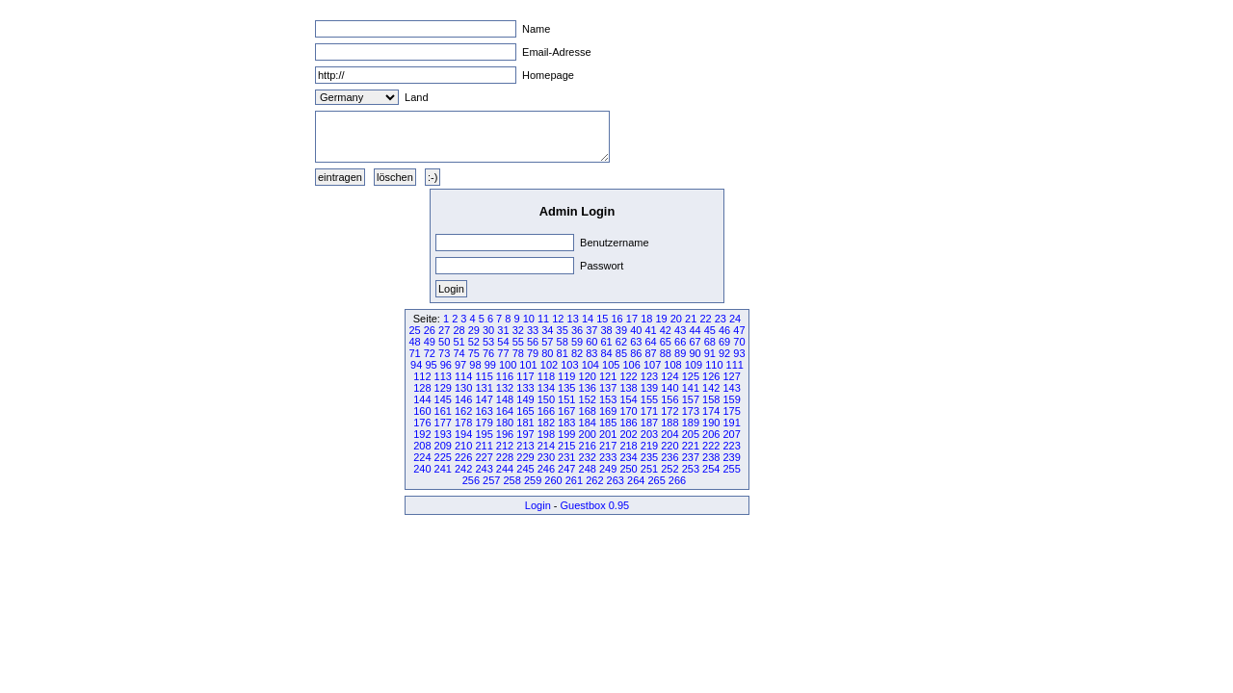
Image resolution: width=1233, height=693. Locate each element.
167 (566, 411)
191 (731, 422)
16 (617, 318)
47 (739, 330)
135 (566, 388)
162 (463, 411)
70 (739, 341)
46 (724, 330)
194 (463, 434)
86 (636, 353)
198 (546, 434)
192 (422, 434)
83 (591, 353)
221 (690, 445)
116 (504, 376)
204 (669, 434)
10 (529, 318)
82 (577, 353)
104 (590, 365)
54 (503, 341)
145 (443, 399)
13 (573, 318)
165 (525, 411)
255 (731, 469)
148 (504, 399)
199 (566, 434)
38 (607, 330)
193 (443, 434)
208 (422, 445)
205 (690, 434)
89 (680, 353)
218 (628, 445)
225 (443, 457)
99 (490, 365)
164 (504, 411)
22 (705, 318)
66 (680, 341)
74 (458, 353)
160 (422, 411)
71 (414, 353)
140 (669, 388)
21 (690, 318)
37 (591, 330)
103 (569, 365)
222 (711, 445)
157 (690, 399)
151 (566, 399)
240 (422, 469)
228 (504, 457)
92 (724, 353)
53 (488, 341)
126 (711, 376)
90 (694, 353)
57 (547, 341)
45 (710, 330)
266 (677, 480)
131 (483, 388)
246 (546, 469)
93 (739, 353)
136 (587, 388)
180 (504, 422)
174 (711, 411)
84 (607, 353)
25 (414, 330)
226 (463, 457)
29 (474, 330)
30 (488, 330)
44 (694, 330)
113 (443, 376)
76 (488, 353)
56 (532, 341)
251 (649, 469)
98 (475, 365)
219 (649, 445)
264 (635, 480)
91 (710, 353)
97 (460, 365)
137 (607, 388)
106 (631, 365)
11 (543, 318)
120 (587, 376)
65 (665, 341)
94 (416, 365)
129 (443, 388)
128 (422, 388)
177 (443, 422)
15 (602, 318)
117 (525, 376)
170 (628, 411)
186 (628, 422)
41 (650, 330)
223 (731, 445)
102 (549, 365)
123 (649, 376)
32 (518, 330)
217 (607, 445)
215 (566, 445)
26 (429, 330)
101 (528, 365)
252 (669, 469)
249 (607, 469)
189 (690, 422)
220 (669, 445)
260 (553, 480)
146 (463, 399)
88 (665, 353)
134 (546, 388)
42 (665, 330)
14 (587, 318)
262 (594, 480)
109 (693, 365)
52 (474, 341)
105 (610, 365)
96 (446, 365)
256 (471, 480)
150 (546, 399)
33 (532, 330)
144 (422, 399)
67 (694, 341)
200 (587, 434)
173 (690, 411)
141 (690, 388)
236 (669, 457)
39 (621, 330)
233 (607, 457)
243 (483, 469)
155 (649, 399)
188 (669, 422)
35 (562, 330)
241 (443, 469)
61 (607, 341)
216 (587, 445)
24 (735, 318)
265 (656, 480)
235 (649, 457)
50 (444, 341)
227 (483, 457)
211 (483, 445)
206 (711, 434)
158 (711, 399)
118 (546, 376)
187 (649, 422)
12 (558, 318)
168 (587, 411)
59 (577, 341)
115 (483, 376)
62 (621, 341)
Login (538, 505)
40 (636, 330)
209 (443, 445)
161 (443, 411)
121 (607, 376)
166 (546, 411)
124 (669, 376)
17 (632, 318)
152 (587, 399)
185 (607, 422)
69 (724, 341)
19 (661, 318)
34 (547, 330)
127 (731, 376)
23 (720, 318)
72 (429, 353)
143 (731, 388)
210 (463, 445)
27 (444, 330)
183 (566, 422)
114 (463, 376)
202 (628, 434)
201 (607, 434)
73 (444, 353)
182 (546, 422)
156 (669, 399)
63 (636, 341)
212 (504, 445)
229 (525, 457)
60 (591, 341)
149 (525, 399)
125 (690, 376)
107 (652, 365)
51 (458, 341)
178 (463, 422)
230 (546, 457)
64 (650, 341)
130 (463, 388)
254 (711, 469)
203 (649, 434)
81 (562, 353)
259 (532, 480)
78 (518, 353)
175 (731, 411)
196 (504, 434)
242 (463, 469)
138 (628, 388)
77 (503, 353)
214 (546, 445)
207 (731, 434)
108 (672, 365)
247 (566, 469)
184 (587, 422)
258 (511, 480)
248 (587, 469)
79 (532, 353)
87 (650, 353)
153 (607, 399)
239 (731, 457)
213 (525, 445)
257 (491, 480)
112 (422, 376)
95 (430, 365)
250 (628, 469)
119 (566, 376)
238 (711, 457)
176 (422, 422)
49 (429, 341)
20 (676, 318)
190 (711, 422)
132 (504, 388)
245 (525, 469)
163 (483, 411)
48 (414, 341)
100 (507, 365)
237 (690, 457)
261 (574, 480)
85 (621, 353)
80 (547, 353)
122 (628, 376)
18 (646, 318)
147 (483, 399)
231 (566, 457)
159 (731, 399)
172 (669, 411)
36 (577, 330)
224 (422, 457)
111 (735, 365)
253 (690, 469)
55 (518, 341)
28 (458, 330)
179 (483, 422)
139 (649, 388)
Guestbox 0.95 (595, 505)
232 (587, 457)
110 (713, 365)
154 (628, 399)
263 (615, 480)
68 (710, 341)
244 (504, 469)
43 (680, 330)
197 (525, 434)
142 (711, 388)
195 (483, 434)
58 (562, 341)
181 (525, 422)
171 (649, 411)
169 (607, 411)
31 (503, 330)
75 (474, 353)
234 (628, 457)
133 (525, 388)
